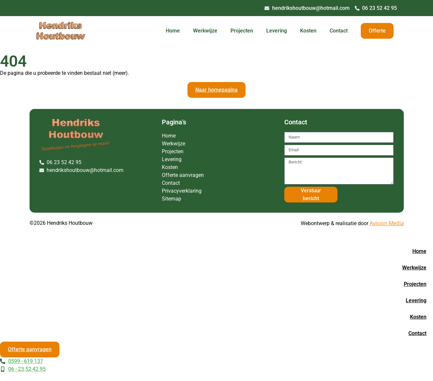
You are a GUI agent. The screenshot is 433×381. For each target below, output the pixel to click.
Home (173, 31)
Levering (276, 31)
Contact (339, 31)
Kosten (308, 31)
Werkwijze (205, 31)
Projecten (241, 31)
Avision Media (387, 223)
